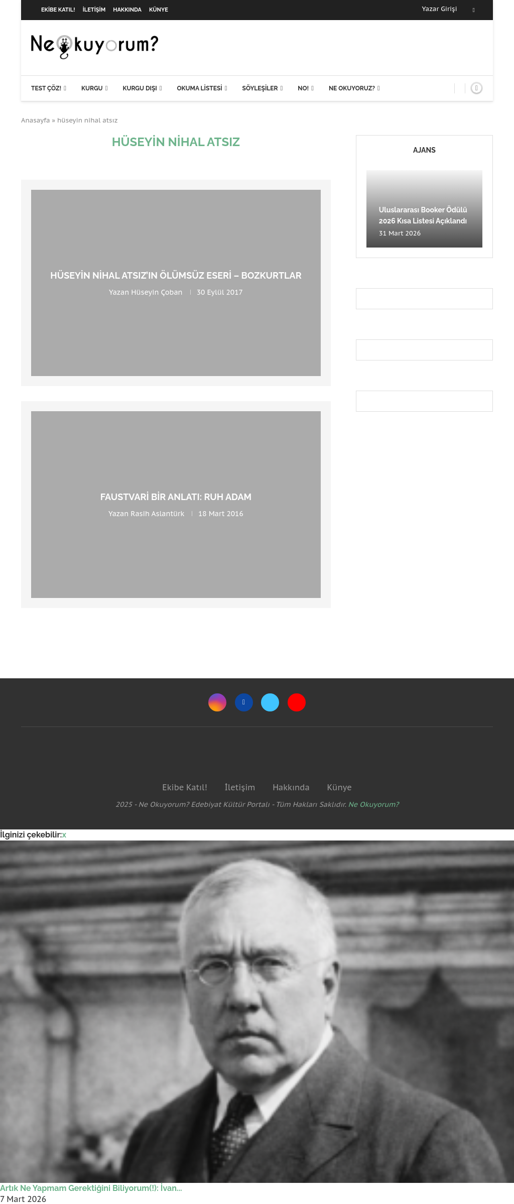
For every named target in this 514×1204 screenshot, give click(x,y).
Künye (158, 10)
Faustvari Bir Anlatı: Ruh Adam (176, 497)
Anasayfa (35, 120)
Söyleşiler (260, 88)
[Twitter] (270, 702)
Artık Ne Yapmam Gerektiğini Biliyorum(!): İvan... (91, 1188)
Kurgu (92, 88)
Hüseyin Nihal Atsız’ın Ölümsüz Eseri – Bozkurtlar (175, 275)
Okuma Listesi (199, 88)
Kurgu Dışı (139, 88)
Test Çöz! (46, 88)
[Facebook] (474, 10)
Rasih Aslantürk (157, 513)
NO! (303, 88)
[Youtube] (297, 702)
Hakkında (127, 10)
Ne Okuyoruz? (352, 88)
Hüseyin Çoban (156, 292)
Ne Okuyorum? (373, 804)
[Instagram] (217, 702)
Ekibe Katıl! (58, 10)
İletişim (94, 10)
